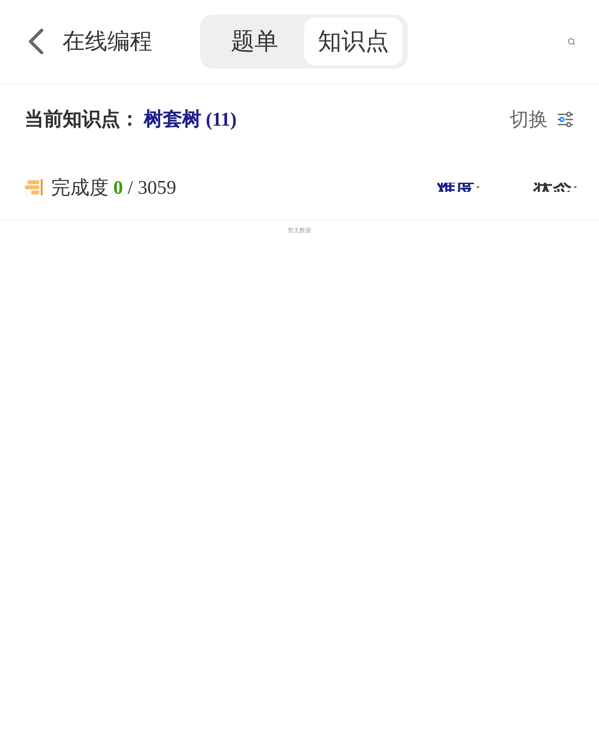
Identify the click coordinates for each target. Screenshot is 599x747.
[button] (457, 187)
